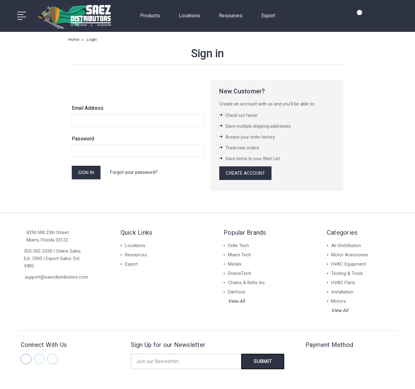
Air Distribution (346, 245)
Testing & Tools (347, 273)
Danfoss (236, 292)
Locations (192, 16)
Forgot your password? (134, 172)
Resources (233, 16)
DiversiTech (239, 273)
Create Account (245, 173)
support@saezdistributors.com (56, 277)
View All (236, 301)
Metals (235, 264)
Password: (83, 139)
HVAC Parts (343, 282)
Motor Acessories (349, 255)
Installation (342, 292)
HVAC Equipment (348, 264)
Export (268, 16)
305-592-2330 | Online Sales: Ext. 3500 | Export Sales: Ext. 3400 (53, 258)
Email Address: (88, 108)
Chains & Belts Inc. (247, 282)
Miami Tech (239, 255)
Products (152, 16)
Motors (338, 301)
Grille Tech (238, 245)
